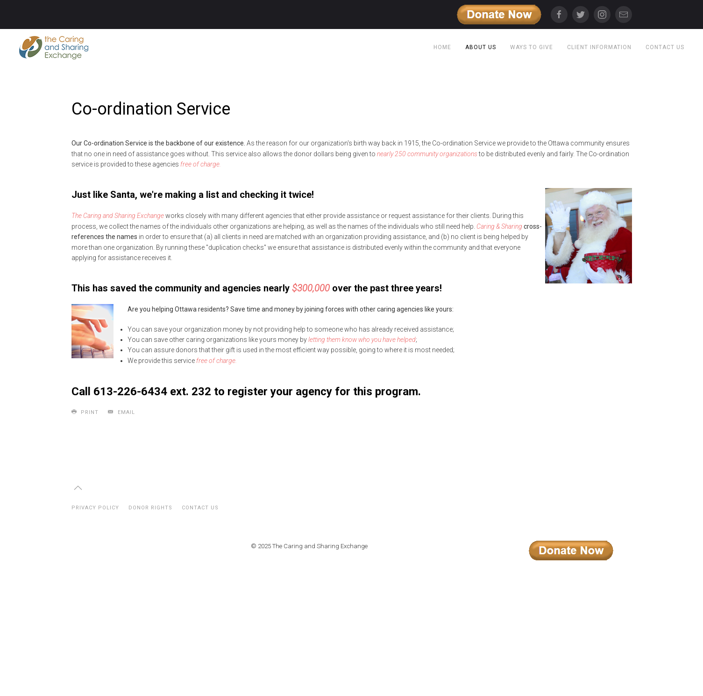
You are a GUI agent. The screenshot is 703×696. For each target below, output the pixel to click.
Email (121, 412)
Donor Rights (150, 508)
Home (442, 47)
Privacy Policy (95, 508)
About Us (480, 47)
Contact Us (665, 47)
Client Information (599, 47)
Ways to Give (531, 47)
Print (85, 412)
